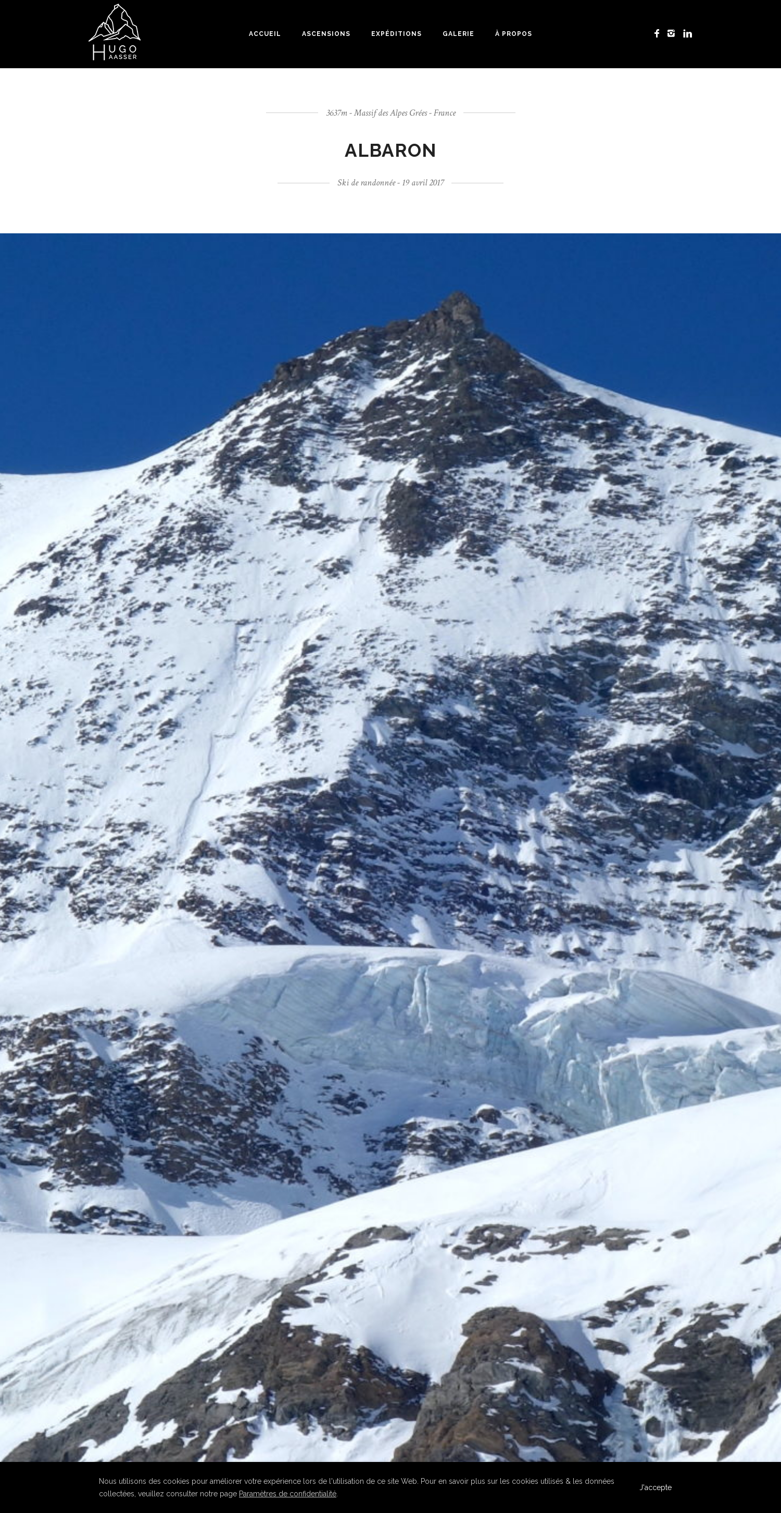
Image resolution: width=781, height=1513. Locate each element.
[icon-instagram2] (674, 33)
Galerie (458, 33)
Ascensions (326, 33)
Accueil (265, 33)
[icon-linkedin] (687, 33)
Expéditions (396, 33)
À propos (513, 33)
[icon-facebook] (659, 33)
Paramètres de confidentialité (287, 1494)
